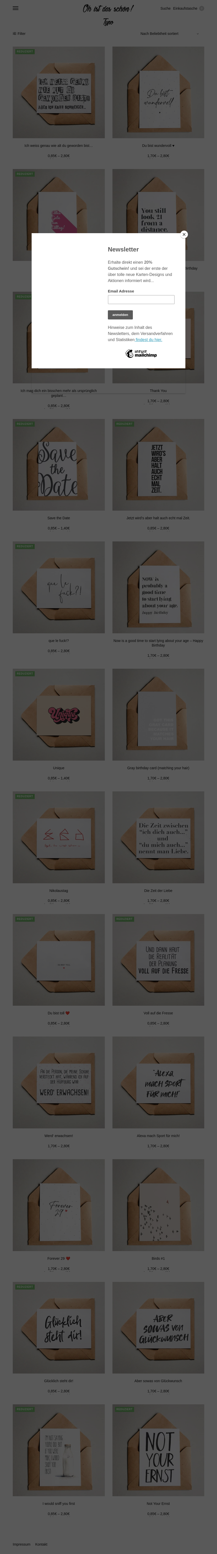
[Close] (184, 234)
